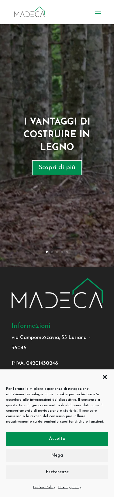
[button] (105, 377)
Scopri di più (57, 168)
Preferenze (57, 472)
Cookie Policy (44, 487)
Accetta (57, 439)
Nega (57, 455)
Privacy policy (69, 487)
